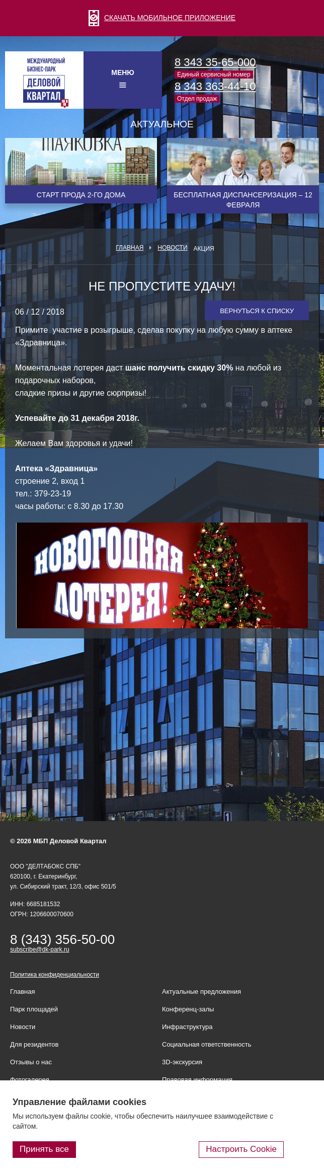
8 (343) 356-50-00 (62, 939)
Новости (172, 247)
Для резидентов (34, 1044)
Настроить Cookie (241, 1149)
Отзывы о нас (31, 1062)
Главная (129, 247)
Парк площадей (34, 1009)
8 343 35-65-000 (215, 62)
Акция (204, 248)
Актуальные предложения (201, 991)
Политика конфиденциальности (54, 974)
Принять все (44, 1149)
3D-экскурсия (182, 1062)
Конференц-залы (188, 1009)
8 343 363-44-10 (215, 86)
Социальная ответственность (207, 1044)
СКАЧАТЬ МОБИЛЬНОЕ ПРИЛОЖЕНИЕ (162, 18)
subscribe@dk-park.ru (39, 949)
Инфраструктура (187, 1027)
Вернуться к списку (257, 311)
